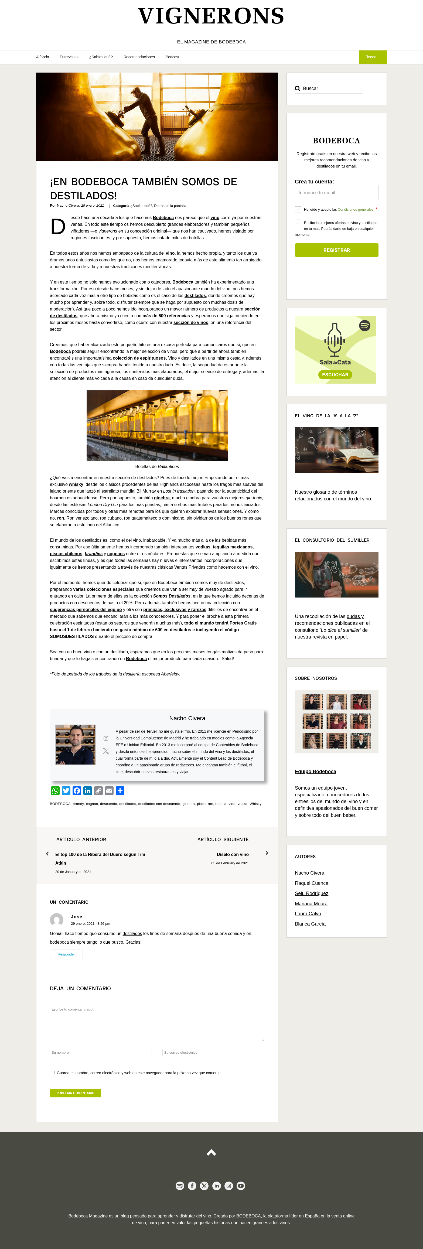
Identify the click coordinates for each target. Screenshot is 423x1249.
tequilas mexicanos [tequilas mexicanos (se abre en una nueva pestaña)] (233, 547)
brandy (78, 804)
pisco (201, 804)
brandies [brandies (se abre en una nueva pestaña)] (94, 553)
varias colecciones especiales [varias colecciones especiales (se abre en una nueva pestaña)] (104, 589)
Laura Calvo (308, 913)
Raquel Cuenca (311, 883)
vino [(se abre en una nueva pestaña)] (170, 253)
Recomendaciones (139, 57)
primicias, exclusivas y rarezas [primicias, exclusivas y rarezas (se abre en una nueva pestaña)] (174, 609)
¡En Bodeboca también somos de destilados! (143, 189)
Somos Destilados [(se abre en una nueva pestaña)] (171, 596)
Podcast (172, 57)
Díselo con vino (203, 846)
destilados (127, 804)
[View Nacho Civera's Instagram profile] (105, 738)
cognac (92, 804)
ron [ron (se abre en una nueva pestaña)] (60, 518)
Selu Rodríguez (311, 893)
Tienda (370, 57)
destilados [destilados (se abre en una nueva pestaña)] (195, 295)
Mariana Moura (311, 903)
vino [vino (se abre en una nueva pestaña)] (214, 217)
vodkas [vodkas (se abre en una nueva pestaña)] (203, 547)
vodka (243, 804)
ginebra (188, 804)
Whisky (255, 804)
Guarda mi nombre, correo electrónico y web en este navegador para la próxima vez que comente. (139, 1073)
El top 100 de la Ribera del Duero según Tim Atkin (101, 850)
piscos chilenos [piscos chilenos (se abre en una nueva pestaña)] (66, 553)
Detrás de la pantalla (170, 206)
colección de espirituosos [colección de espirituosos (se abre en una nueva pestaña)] (139, 358)
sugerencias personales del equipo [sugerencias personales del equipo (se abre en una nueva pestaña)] (86, 609)
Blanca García (310, 924)
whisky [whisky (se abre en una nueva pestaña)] (76, 484)
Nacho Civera (187, 718)
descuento (108, 804)
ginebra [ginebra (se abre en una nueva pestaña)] (162, 498)
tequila (220, 804)
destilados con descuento (159, 804)
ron (210, 804)
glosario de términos (335, 492)
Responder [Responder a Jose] (66, 954)
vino (231, 804)
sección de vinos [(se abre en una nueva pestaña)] (190, 322)
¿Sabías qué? (101, 57)
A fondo (42, 57)
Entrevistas (69, 57)
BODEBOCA (60, 804)
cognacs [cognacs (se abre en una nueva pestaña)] (116, 553)
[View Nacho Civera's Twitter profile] (105, 751)
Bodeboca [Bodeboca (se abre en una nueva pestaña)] (163, 217)
